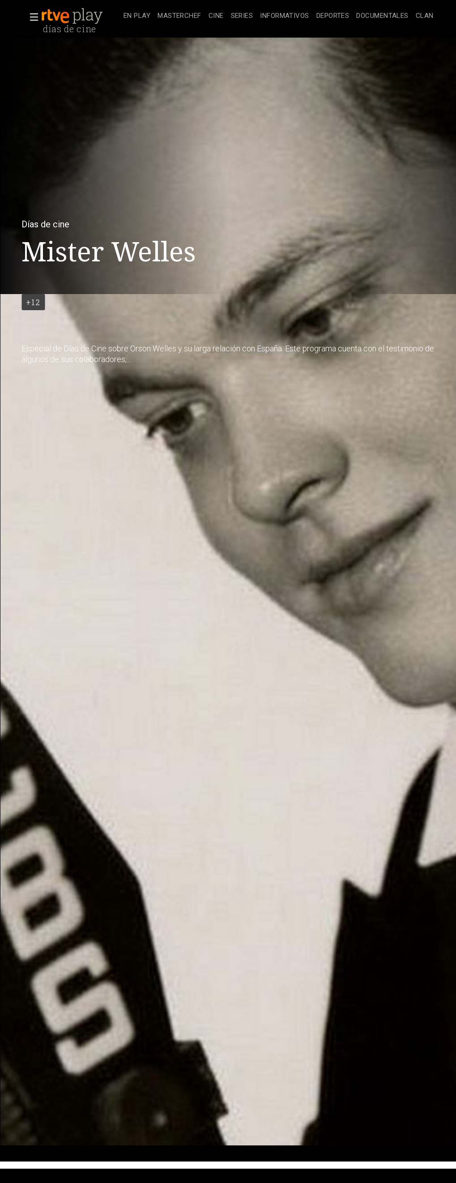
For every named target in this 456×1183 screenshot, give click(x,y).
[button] (31, 17)
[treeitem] (137, 16)
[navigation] (278, 16)
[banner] (80, 16)
